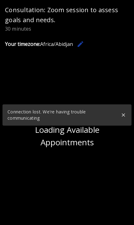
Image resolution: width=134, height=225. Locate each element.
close (123, 115)
